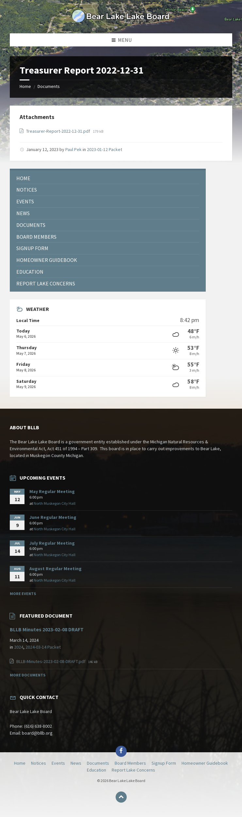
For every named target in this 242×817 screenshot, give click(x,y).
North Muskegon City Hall (54, 503)
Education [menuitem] (96, 770)
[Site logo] (121, 20)
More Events (23, 593)
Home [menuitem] (19, 763)
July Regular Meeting (52, 543)
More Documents (27, 674)
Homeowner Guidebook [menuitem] (205, 763)
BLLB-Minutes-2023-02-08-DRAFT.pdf (51, 661)
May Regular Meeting (52, 491)
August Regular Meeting (55, 568)
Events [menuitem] (58, 763)
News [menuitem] (76, 763)
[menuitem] (107, 178)
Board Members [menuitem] (130, 763)
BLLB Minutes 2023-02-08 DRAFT (47, 629)
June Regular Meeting (52, 517)
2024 (18, 647)
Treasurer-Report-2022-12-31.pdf (58, 131)
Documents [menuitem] (98, 763)
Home (25, 86)
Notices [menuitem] (38, 763)
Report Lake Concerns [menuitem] (133, 770)
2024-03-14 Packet (43, 647)
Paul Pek (73, 149)
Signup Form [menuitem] (164, 763)
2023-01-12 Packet (104, 149)
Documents (49, 86)
